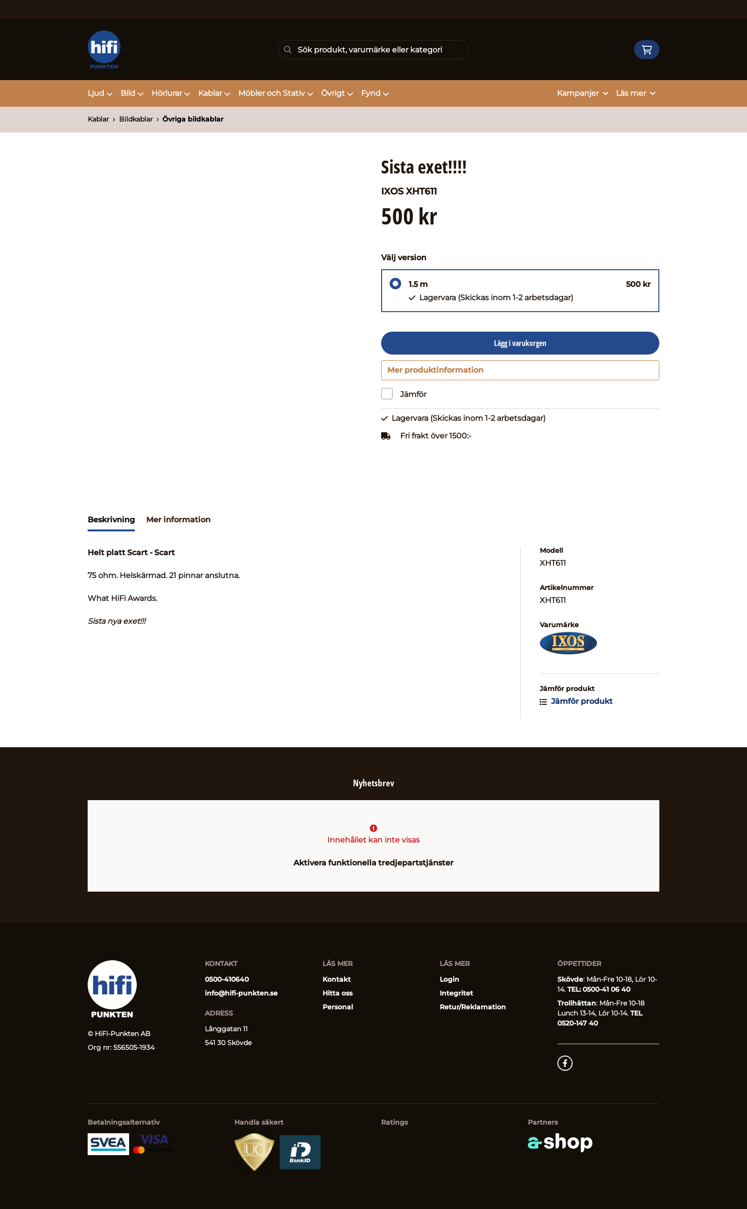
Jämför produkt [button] (576, 706)
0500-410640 (227, 979)
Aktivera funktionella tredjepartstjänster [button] (373, 862)
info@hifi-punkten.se (241, 993)
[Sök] (373, 49)
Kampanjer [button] (582, 93)
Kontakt (337, 979)
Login (449, 979)
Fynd (375, 93)
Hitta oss (338, 993)
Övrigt (337, 93)
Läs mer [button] (636, 93)
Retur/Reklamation (473, 1007)
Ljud (100, 93)
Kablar (214, 93)
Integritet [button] (456, 993)
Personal (338, 1007)
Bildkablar (136, 119)
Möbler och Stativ (275, 93)
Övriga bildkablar (192, 119)
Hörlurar (171, 93)
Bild (132, 93)
